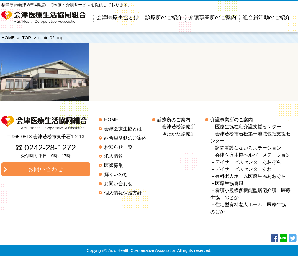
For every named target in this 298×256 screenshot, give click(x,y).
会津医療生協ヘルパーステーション (253, 154)
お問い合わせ (118, 183)
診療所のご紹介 (163, 17)
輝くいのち (116, 174)
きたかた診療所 (178, 133)
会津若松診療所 (178, 126)
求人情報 (113, 156)
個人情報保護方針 (123, 192)
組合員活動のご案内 (125, 137)
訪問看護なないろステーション (248, 147)
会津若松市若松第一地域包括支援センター (250, 137)
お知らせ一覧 (118, 147)
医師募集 (113, 165)
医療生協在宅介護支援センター (248, 126)
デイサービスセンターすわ (243, 169)
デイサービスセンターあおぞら (248, 162)
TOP (26, 37)
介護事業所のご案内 (212, 17)
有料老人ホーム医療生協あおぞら (250, 176)
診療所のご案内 (173, 119)
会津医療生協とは (117, 17)
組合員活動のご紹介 (266, 17)
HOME (8, 37)
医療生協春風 (229, 183)
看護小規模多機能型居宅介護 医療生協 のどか (250, 194)
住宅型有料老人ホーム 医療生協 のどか (250, 208)
